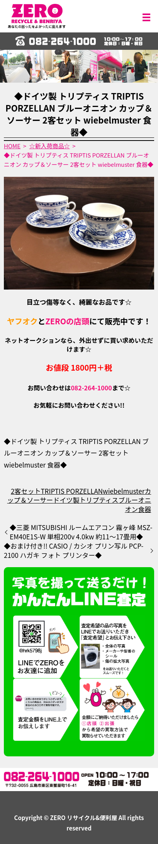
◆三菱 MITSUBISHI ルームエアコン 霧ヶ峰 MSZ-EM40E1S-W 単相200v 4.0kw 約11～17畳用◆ (81, 532)
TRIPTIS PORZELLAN (72, 491)
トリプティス (98, 500)
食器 (144, 509)
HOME (12, 146)
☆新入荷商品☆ (49, 146)
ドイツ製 (66, 500)
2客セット (26, 491)
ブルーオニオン (134, 504)
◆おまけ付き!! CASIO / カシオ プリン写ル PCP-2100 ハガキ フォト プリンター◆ (73, 550)
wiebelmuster (123, 491)
